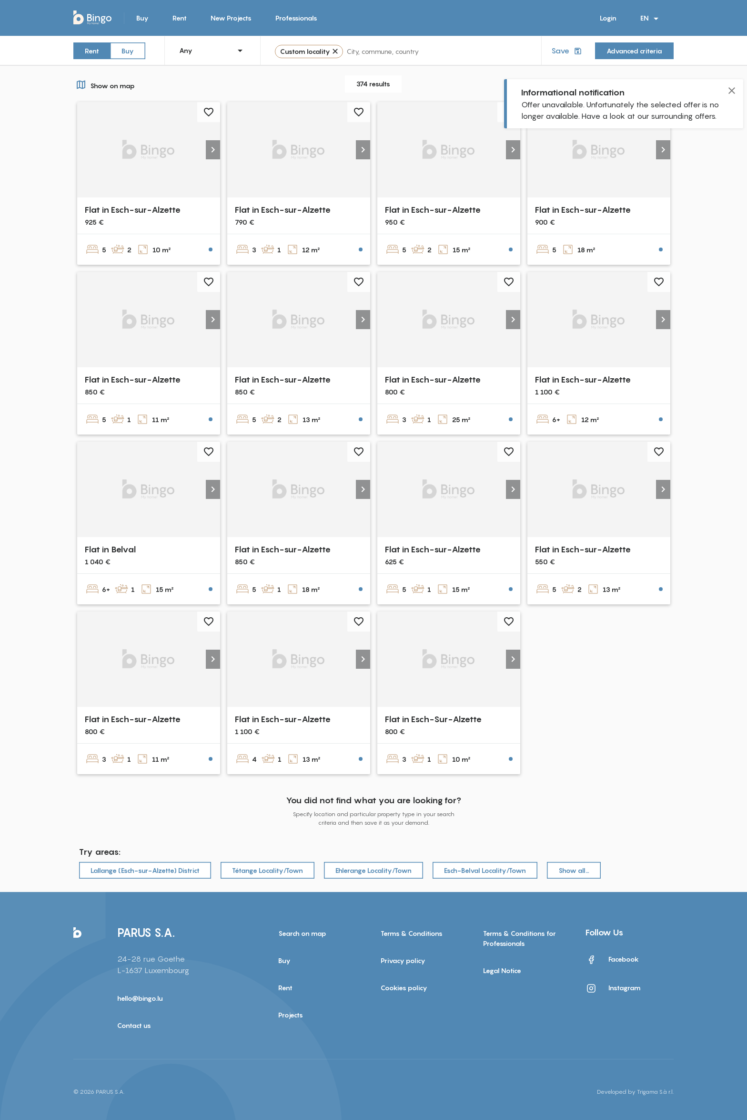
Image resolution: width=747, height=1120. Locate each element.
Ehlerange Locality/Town (373, 870)
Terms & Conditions (412, 933)
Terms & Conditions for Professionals (519, 938)
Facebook (612, 959)
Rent (179, 18)
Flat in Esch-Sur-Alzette (433, 719)
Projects (290, 1015)
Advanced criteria (634, 51)
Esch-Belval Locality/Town (485, 870)
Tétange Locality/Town (267, 870)
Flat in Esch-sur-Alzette (133, 210)
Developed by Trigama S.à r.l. (635, 1091)
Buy (142, 18)
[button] (213, 149)
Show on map (104, 84)
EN (651, 18)
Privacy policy (403, 960)
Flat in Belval (110, 549)
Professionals (296, 18)
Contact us (134, 1025)
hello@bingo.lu (140, 998)
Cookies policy (404, 988)
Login (608, 18)
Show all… (573, 870)
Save (567, 50)
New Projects (231, 18)
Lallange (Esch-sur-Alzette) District (145, 870)
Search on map (302, 933)
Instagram (613, 988)
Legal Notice (502, 970)
